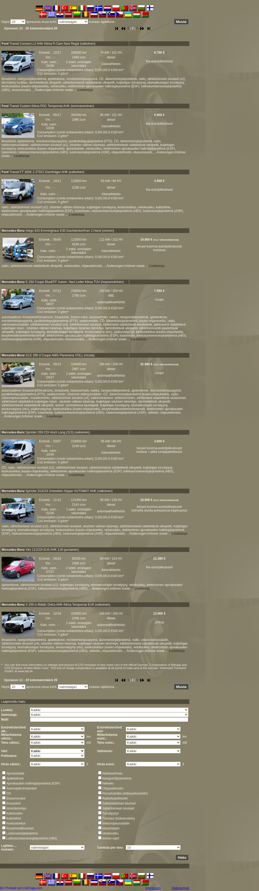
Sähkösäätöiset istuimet (119, 803)
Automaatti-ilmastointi (21, 788)
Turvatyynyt (110, 813)
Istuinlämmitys (16, 808)
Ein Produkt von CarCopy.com (21, 888)
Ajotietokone (15, 778)
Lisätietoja (85, 90)
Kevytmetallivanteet (20, 828)
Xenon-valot (110, 838)
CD (8, 793)
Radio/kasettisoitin (115, 798)
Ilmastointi (13, 803)
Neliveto (108, 783)
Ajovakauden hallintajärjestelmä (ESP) (33, 783)
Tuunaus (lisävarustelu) (118, 818)
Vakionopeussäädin (116, 823)
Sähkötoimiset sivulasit (118, 808)
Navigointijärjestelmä (116, 778)
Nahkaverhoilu (112, 773)
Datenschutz (180, 888)
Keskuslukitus (16, 823)
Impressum (153, 888)
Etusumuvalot (16, 798)
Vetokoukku (110, 833)
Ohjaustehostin (112, 788)
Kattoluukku (14, 813)
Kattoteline (13, 818)
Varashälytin (110, 828)
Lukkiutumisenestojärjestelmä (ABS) (31, 838)
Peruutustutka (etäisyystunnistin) (125, 793)
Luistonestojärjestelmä (22, 833)
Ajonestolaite (15, 773)
